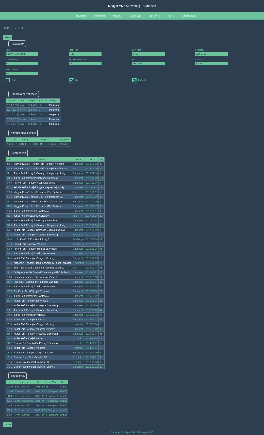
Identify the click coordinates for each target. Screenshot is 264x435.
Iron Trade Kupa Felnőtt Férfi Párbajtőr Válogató (39, 267)
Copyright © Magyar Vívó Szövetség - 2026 (132, 432)
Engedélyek (154, 15)
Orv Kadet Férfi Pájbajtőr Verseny (31, 291)
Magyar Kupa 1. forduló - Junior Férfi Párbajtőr (38, 206)
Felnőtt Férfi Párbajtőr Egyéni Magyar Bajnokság (39, 187)
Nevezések (81, 15)
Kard (11, 80)
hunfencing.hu (189, 15)
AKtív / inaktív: (22, 71)
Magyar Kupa (134, 15)
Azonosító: (85, 52)
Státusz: (211, 61)
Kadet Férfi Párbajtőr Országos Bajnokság (36, 234)
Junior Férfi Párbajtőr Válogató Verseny (34, 253)
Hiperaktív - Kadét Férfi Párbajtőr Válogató (36, 281)
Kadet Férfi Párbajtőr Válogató (29, 319)
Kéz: (148, 61)
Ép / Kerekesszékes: (85, 61)
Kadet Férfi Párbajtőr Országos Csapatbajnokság (39, 230)
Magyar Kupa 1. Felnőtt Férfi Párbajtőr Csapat (38, 201)
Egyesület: (148, 52)
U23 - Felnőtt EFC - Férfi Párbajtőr (32, 239)
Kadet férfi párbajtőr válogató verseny (33, 352)
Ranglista (116, 15)
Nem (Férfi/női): (22, 61)
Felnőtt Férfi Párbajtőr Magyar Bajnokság (35, 248)
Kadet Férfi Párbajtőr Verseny (29, 338)
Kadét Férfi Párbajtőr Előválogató (31, 300)
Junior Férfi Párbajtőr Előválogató (31, 211)
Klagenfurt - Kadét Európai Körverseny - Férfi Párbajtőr (42, 263)
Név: (22, 52)
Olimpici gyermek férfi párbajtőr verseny (34, 366)
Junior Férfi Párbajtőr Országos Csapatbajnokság (39, 173)
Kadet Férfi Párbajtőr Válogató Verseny (34, 258)
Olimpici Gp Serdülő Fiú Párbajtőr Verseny (36, 343)
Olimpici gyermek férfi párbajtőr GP (32, 362)
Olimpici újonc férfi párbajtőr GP (30, 357)
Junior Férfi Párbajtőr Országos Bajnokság (36, 178)
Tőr (73, 80)
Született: (211, 52)
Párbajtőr (139, 80)
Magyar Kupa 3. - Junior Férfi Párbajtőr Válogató (39, 163)
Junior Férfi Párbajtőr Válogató (30, 314)
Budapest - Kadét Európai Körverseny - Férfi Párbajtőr (42, 272)
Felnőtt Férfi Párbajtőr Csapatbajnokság (34, 182)
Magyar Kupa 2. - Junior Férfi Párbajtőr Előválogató (40, 168)
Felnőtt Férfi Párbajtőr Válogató (30, 244)
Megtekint (54, 105)
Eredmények (99, 15)
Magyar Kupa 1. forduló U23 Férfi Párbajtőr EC (38, 197)
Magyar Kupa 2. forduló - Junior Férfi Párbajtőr (38, 192)
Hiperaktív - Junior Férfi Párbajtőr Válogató (36, 277)
